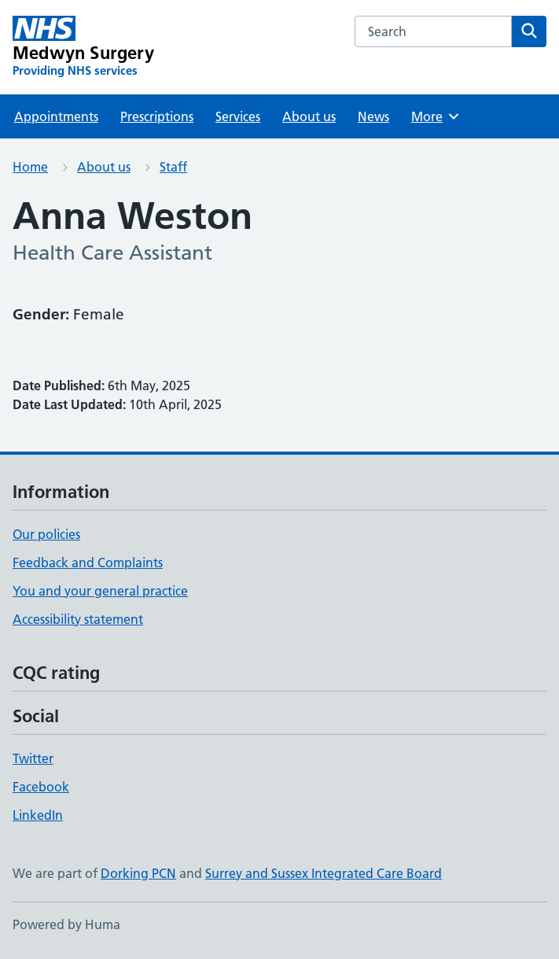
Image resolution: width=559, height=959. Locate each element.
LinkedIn (38, 815)
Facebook (41, 787)
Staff (173, 167)
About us (309, 116)
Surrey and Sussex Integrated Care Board (323, 873)
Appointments (56, 116)
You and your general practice (100, 591)
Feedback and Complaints (88, 562)
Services (237, 116)
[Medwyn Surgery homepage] (83, 47)
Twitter (33, 758)
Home (30, 167)
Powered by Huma (66, 924)
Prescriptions (156, 116)
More (436, 116)
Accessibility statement (78, 619)
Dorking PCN (138, 873)
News (373, 116)
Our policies (46, 534)
